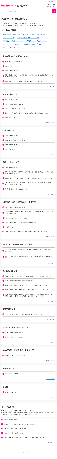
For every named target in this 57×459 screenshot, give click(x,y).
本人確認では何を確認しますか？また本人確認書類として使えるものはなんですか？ (27, 276)
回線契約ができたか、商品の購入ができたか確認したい (19, 222)
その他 (16, 47)
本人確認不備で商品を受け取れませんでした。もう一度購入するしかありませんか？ (27, 285)
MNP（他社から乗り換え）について (12, 41)
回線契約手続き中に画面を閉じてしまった (15, 218)
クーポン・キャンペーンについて (11, 44)
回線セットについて (7, 38)
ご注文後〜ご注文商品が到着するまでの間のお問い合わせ (18, 424)
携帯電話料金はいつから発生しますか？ (14, 189)
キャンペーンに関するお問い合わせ (12, 433)
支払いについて (42, 41)
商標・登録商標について (33, 453)
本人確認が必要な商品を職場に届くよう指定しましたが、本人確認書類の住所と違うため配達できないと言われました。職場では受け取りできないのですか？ (27, 295)
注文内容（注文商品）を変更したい (13, 140)
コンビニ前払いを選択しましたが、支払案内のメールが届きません (22, 314)
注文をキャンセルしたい (10, 100)
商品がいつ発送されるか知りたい (12, 62)
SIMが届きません (8, 66)
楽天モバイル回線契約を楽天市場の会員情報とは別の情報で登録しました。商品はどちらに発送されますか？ (27, 173)
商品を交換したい (8, 117)
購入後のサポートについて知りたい (13, 355)
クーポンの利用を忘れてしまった (12, 337)
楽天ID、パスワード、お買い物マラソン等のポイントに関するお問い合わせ (23, 437)
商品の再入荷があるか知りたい (12, 374)
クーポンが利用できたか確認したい (13, 333)
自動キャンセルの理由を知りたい (12, 104)
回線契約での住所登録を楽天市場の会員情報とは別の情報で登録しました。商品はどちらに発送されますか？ (27, 213)
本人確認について (30, 41)
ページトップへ (49, 86)
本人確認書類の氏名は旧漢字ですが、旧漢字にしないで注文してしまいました (25, 290)
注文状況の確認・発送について (10, 35)
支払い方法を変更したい (10, 145)
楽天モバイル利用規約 (45, 453)
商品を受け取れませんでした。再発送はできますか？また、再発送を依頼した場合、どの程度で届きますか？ (27, 76)
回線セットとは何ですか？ (11, 167)
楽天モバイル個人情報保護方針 (19, 453)
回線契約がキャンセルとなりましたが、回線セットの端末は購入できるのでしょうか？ (27, 178)
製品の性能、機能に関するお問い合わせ (13, 428)
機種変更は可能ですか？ (10, 392)
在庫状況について (7, 47)
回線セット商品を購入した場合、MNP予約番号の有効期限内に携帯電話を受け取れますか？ (27, 257)
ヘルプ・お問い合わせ (5, 453)
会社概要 (28, 450)
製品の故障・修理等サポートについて (34, 44)
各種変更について (41, 35)
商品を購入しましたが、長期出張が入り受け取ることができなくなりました (24, 81)
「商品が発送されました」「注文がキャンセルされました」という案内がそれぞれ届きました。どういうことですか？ (27, 183)
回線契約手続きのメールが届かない (13, 207)
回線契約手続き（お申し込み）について (27, 38)
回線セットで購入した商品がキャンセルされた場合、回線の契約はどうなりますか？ (27, 113)
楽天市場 (54, 453)
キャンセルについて (27, 35)
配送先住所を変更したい (10, 70)
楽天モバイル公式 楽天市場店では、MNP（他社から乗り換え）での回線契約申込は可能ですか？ (27, 251)
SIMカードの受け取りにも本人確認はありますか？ (17, 281)
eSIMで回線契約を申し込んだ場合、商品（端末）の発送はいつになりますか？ (25, 231)
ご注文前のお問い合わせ (9, 420)
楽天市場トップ (52, 1)
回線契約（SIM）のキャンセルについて (14, 108)
